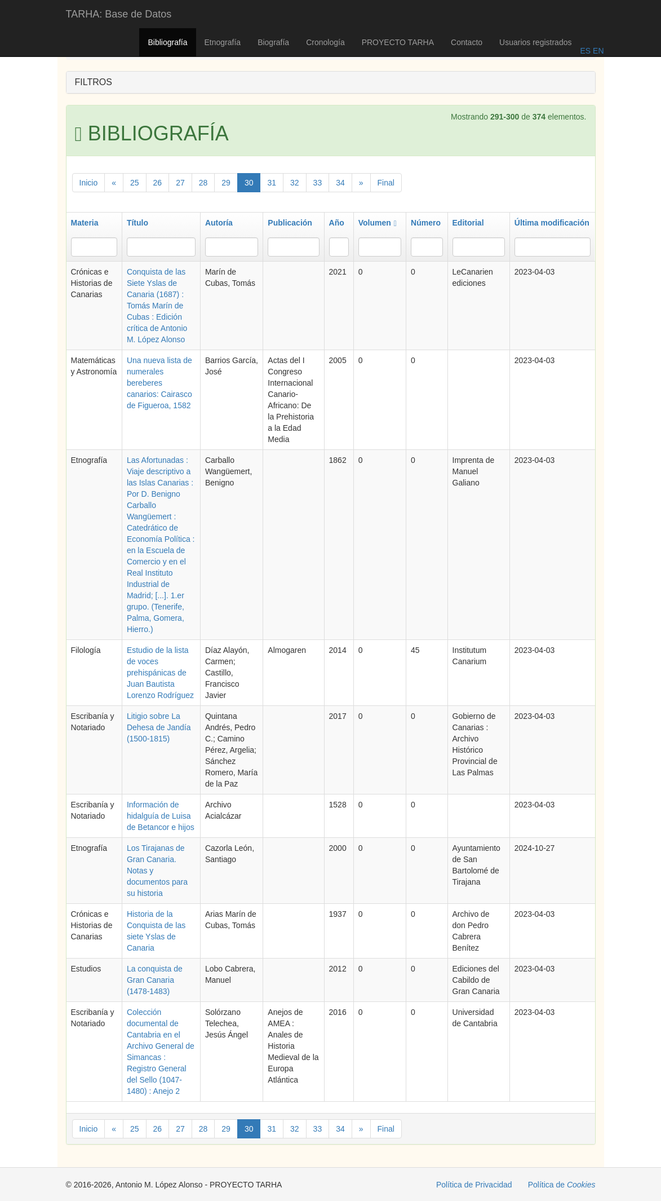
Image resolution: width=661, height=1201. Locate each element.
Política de (562, 1184)
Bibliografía (167, 42)
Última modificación (551, 222)
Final (386, 182)
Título (137, 222)
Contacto (466, 42)
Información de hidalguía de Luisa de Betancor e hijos (160, 816)
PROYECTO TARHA (398, 42)
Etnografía (223, 42)
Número (426, 222)
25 (134, 182)
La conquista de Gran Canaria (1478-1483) (155, 980)
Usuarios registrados (535, 42)
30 (249, 182)
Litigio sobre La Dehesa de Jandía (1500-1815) (159, 727)
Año (336, 222)
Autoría (219, 222)
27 (180, 182)
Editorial (468, 222)
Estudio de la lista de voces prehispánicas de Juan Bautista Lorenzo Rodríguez (160, 673)
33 (317, 182)
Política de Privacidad (474, 1184)
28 (203, 182)
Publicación (290, 222)
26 (157, 182)
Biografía (273, 42)
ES (585, 50)
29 (225, 182)
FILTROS (93, 82)
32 (294, 182)
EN (597, 50)
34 (340, 182)
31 (271, 182)
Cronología (325, 42)
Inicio (88, 182)
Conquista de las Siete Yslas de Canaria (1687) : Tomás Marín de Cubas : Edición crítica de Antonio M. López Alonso (157, 305)
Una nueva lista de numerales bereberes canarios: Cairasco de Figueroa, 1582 (159, 383)
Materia (85, 222)
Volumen (377, 222)
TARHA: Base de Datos (119, 14)
